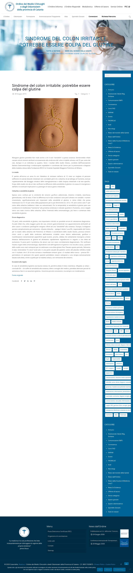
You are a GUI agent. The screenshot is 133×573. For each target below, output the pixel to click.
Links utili (51, 541)
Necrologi (111, 129)
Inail (109, 125)
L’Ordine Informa (55, 7)
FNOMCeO (112, 120)
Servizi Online (117, 7)
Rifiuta (108, 569)
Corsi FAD (111, 108)
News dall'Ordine (114, 137)
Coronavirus (112, 104)
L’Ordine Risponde (72, 7)
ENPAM (110, 112)
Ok (100, 569)
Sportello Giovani (114, 167)
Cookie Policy (110, 564)
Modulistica (87, 7)
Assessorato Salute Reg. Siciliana (116, 95)
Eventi (110, 116)
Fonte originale (17, 275)
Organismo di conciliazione (57, 536)
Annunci (111, 90)
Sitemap (51, 550)
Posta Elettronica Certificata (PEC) (59, 531)
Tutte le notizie (53, 51)
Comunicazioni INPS (115, 100)
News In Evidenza (114, 147)
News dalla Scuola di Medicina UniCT (119, 142)
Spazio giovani (113, 159)
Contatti (50, 546)
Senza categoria (113, 155)
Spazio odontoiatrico (115, 163)
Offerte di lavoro (101, 7)
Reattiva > (22, 564)
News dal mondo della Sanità (78, 51)
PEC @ (127, 7)
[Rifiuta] (130, 569)
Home (39, 51)
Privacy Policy (99, 564)
